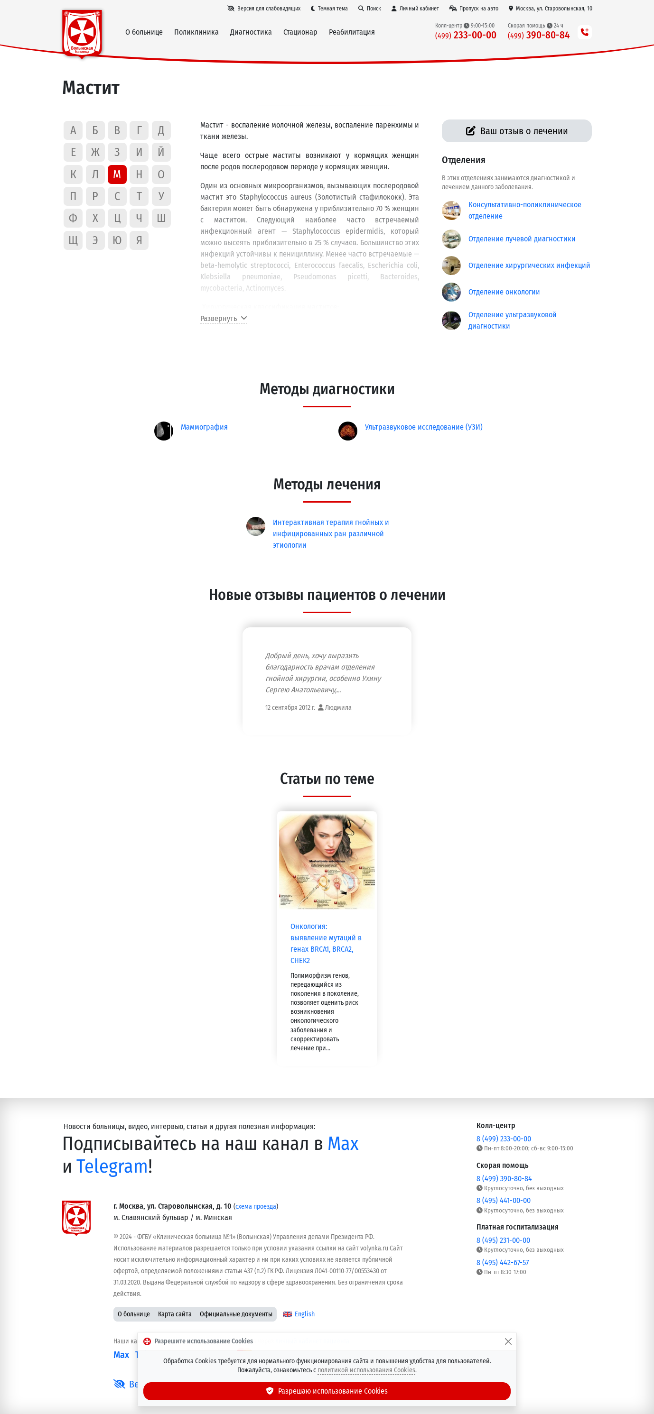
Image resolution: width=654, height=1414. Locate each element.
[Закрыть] (508, 1341)
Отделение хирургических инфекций (529, 265)
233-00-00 (465, 35)
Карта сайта (175, 1314)
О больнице (134, 1314)
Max (343, 1143)
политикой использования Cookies (366, 1370)
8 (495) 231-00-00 (503, 1240)
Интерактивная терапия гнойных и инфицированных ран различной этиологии (331, 534)
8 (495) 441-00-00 (503, 1200)
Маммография (204, 427)
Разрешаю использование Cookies (327, 1391)
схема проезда (255, 1207)
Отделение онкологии (504, 291)
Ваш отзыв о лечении (517, 131)
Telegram (112, 1166)
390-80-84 (539, 35)
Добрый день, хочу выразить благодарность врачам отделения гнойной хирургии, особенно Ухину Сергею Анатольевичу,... (323, 672)
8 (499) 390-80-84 (504, 1178)
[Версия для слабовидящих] (264, 8)
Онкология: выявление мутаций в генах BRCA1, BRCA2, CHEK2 (326, 943)
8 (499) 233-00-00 (503, 1138)
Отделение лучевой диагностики (522, 238)
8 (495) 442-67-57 (502, 1262)
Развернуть (223, 318)
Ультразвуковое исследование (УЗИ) (424, 427)
